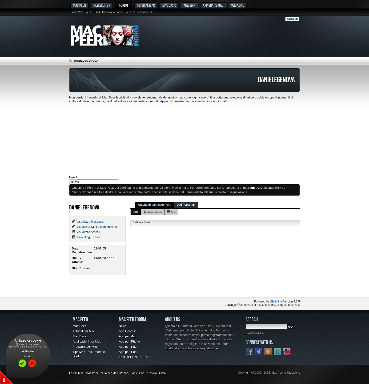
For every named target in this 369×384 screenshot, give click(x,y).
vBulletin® (276, 301)
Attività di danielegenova (154, 204)
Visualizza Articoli (86, 232)
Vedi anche (28, 351)
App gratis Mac (213, 5)
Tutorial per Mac (84, 331)
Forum (123, 5)
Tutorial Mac (146, 5)
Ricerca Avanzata (255, 332)
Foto (173, 212)
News (123, 326)
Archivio (152, 373)
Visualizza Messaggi (88, 221)
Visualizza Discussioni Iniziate (94, 227)
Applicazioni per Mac (87, 341)
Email (73, 177)
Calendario (108, 12)
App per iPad (127, 346)
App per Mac (127, 336)
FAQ (97, 12)
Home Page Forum (81, 12)
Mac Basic (169, 5)
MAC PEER (79, 5)
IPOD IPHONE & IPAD (134, 357)
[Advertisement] (184, 139)
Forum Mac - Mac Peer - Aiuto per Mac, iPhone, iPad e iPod (106, 373)
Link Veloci (143, 12)
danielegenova (154, 212)
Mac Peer (79, 326)
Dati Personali (185, 204)
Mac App (189, 5)
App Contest (127, 331)
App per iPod (127, 352)
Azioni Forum (124, 12)
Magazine (237, 5)
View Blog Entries (86, 237)
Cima (162, 373)
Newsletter (101, 5)
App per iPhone (129, 341)
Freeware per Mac (85, 346)
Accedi (292, 19)
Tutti (135, 211)
